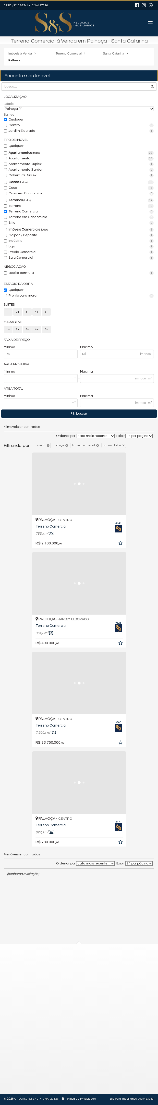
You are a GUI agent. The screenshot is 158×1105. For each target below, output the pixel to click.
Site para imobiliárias (123, 1098)
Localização (15, 97)
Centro (81, 125)
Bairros (9, 114)
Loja (81, 247)
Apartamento (81, 159)
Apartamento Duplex (81, 164)
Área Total (13, 388)
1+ (8, 311)
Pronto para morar (81, 296)
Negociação (15, 266)
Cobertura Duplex (81, 175)
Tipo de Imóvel (16, 140)
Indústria (81, 241)
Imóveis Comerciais (81, 230)
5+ (46, 311)
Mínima (9, 371)
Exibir (120, 436)
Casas (81, 182)
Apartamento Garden (81, 170)
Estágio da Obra (18, 284)
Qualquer (16, 119)
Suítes (9, 304)
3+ (27, 311)
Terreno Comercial (81, 212)
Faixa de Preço (17, 340)
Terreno (81, 206)
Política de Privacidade (80, 1098)
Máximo (86, 347)
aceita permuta (81, 273)
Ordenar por (65, 436)
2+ (17, 311)
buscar (79, 413)
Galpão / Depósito (81, 235)
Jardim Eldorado (81, 131)
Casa (81, 188)
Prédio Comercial (81, 252)
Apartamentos (81, 153)
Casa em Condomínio (81, 194)
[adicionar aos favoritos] (121, 544)
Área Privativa (16, 364)
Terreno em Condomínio (81, 217)
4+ (36, 311)
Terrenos (81, 200)
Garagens (13, 322)
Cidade (9, 104)
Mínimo (9, 347)
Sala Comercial (81, 258)
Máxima (86, 371)
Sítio (81, 223)
